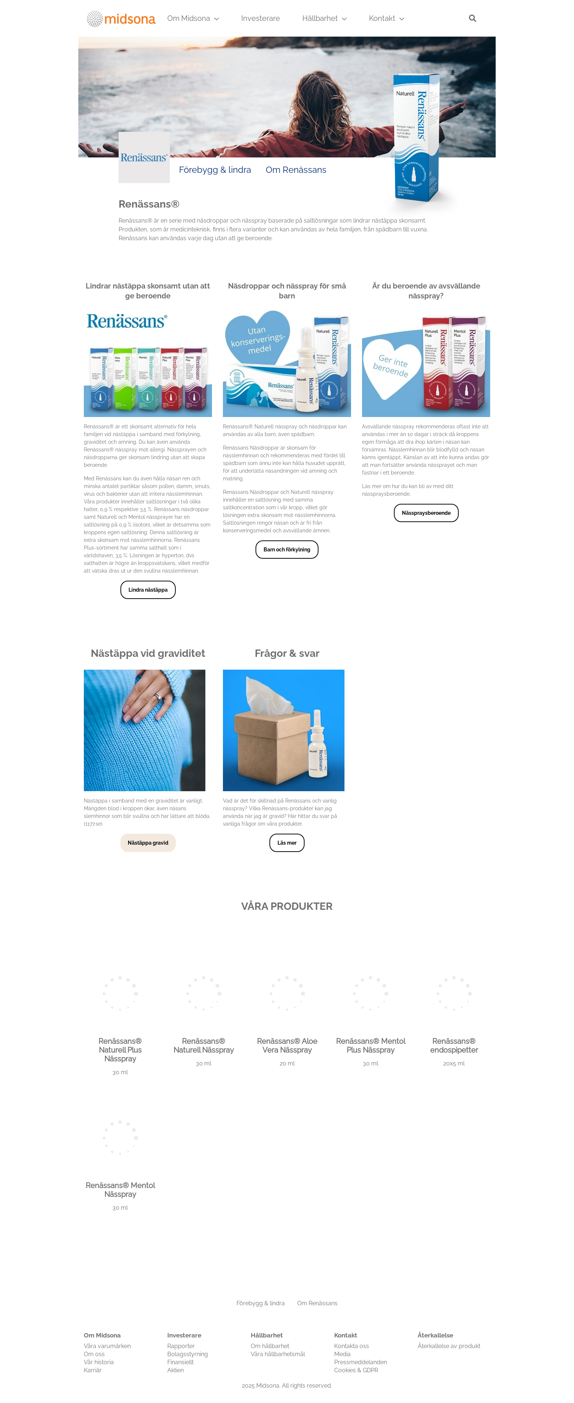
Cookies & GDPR (356, 1370)
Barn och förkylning (287, 549)
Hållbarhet (324, 18)
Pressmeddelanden (360, 1362)
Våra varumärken (107, 1346)
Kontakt (386, 18)
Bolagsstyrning (187, 1354)
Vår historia (99, 1362)
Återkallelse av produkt (449, 1346)
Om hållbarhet (270, 1346)
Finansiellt (180, 1362)
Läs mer (287, 843)
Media (342, 1354)
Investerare (260, 18)
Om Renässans (296, 169)
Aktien (175, 1370)
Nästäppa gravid (148, 843)
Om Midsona (193, 18)
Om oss (94, 1354)
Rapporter (181, 1346)
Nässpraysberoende (426, 513)
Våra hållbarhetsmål (278, 1354)
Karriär (93, 1370)
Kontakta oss (351, 1346)
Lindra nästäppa (148, 590)
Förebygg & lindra (215, 169)
